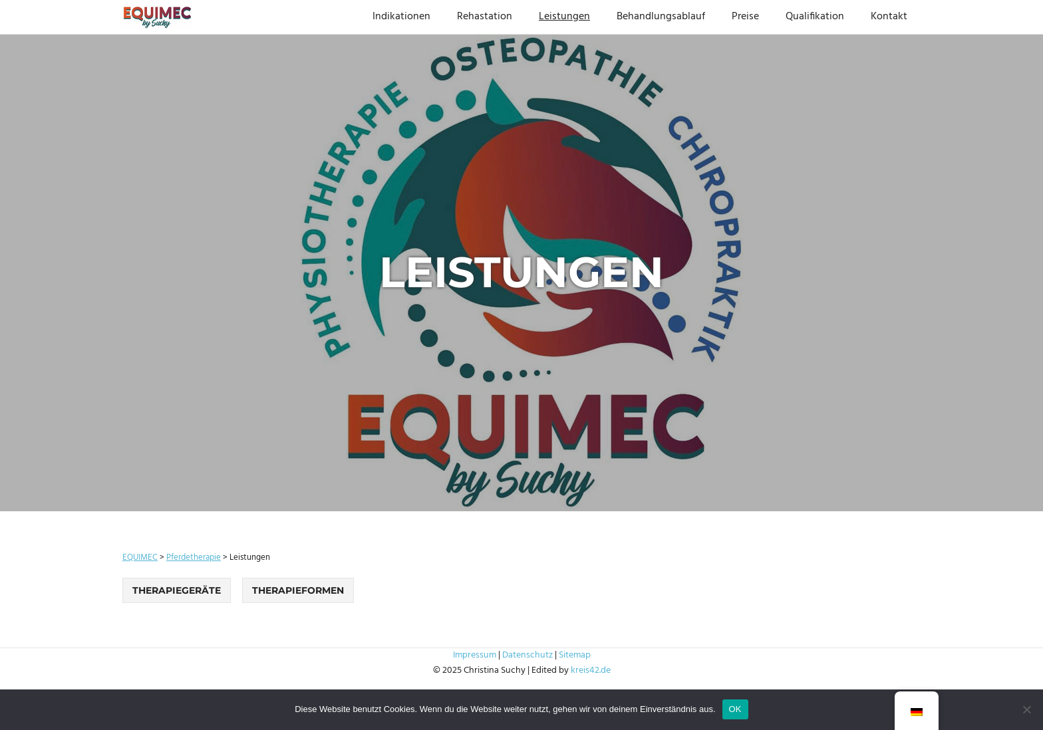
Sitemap (575, 655)
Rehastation (484, 16)
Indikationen (401, 16)
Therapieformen (298, 590)
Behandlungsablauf (661, 16)
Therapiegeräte (176, 590)
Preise (745, 16)
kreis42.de (591, 670)
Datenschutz (527, 655)
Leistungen (564, 16)
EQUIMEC (140, 557)
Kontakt (889, 16)
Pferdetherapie (193, 557)
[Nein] (1026, 709)
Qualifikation (815, 16)
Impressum (474, 655)
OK (735, 709)
